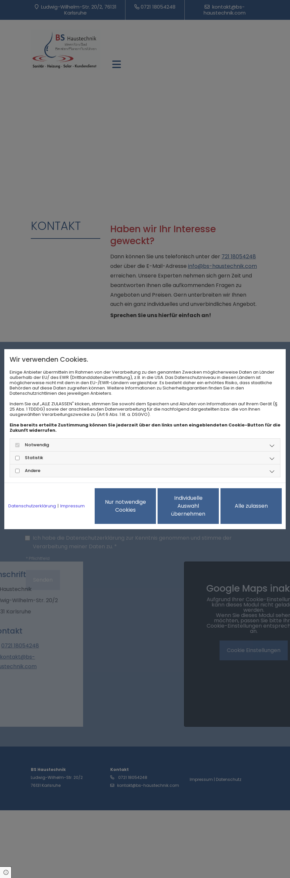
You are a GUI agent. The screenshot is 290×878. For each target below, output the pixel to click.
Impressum (72, 506)
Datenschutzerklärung (32, 506)
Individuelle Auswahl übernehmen (188, 506)
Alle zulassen (251, 506)
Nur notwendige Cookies (125, 506)
